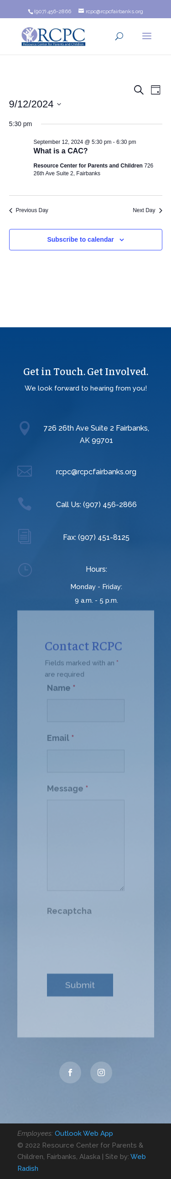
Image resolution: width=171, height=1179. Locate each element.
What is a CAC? (61, 151)
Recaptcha (69, 907)
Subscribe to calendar (80, 239)
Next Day (147, 210)
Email (60, 734)
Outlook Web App (84, 1133)
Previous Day (28, 210)
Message (67, 784)
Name (61, 684)
